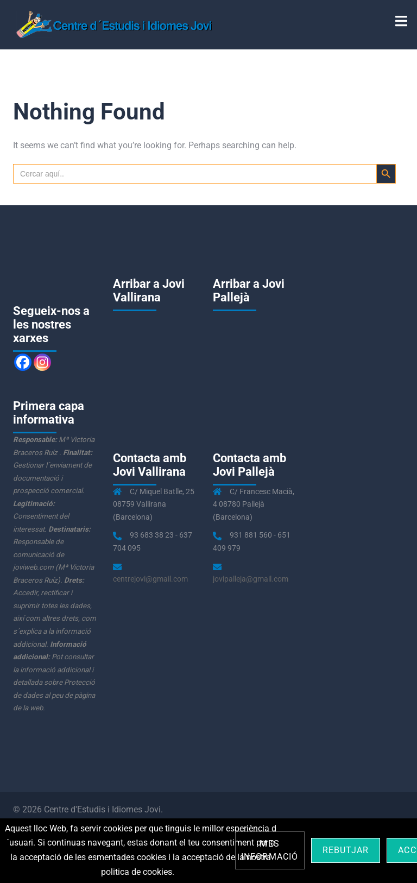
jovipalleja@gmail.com (250, 579)
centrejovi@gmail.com (150, 579)
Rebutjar (346, 850)
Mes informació (270, 850)
